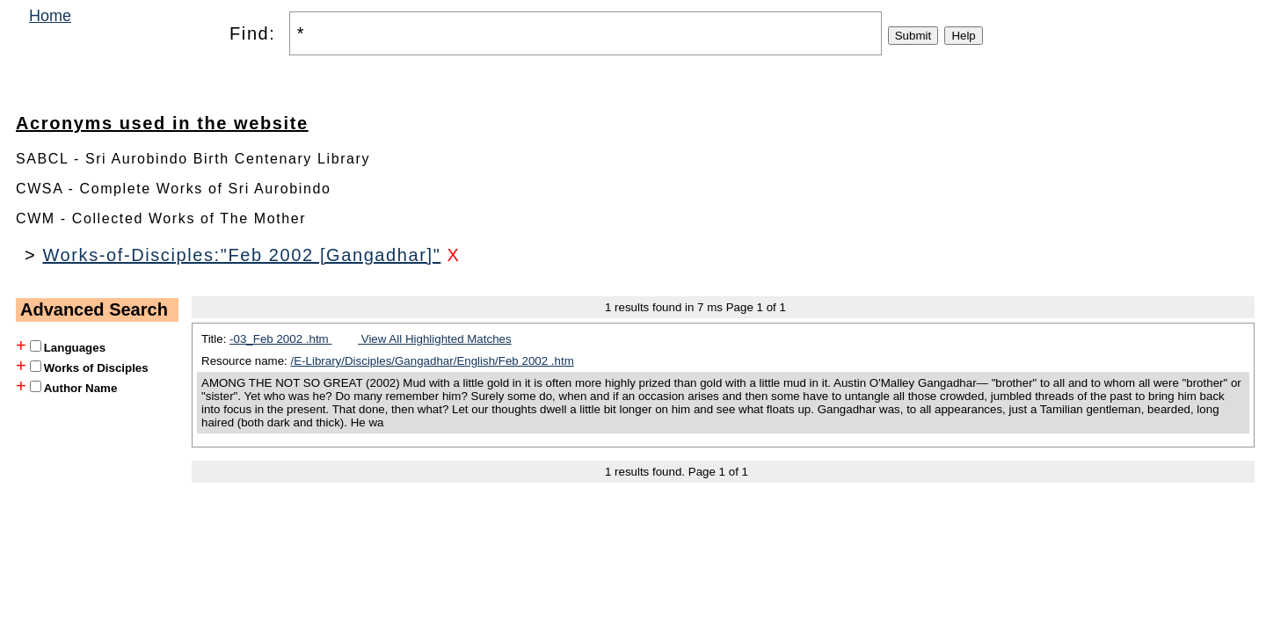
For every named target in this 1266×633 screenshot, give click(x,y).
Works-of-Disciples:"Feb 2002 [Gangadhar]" (241, 255)
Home (50, 16)
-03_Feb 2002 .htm (280, 339)
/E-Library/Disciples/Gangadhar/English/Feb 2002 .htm (432, 360)
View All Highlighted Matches (435, 339)
